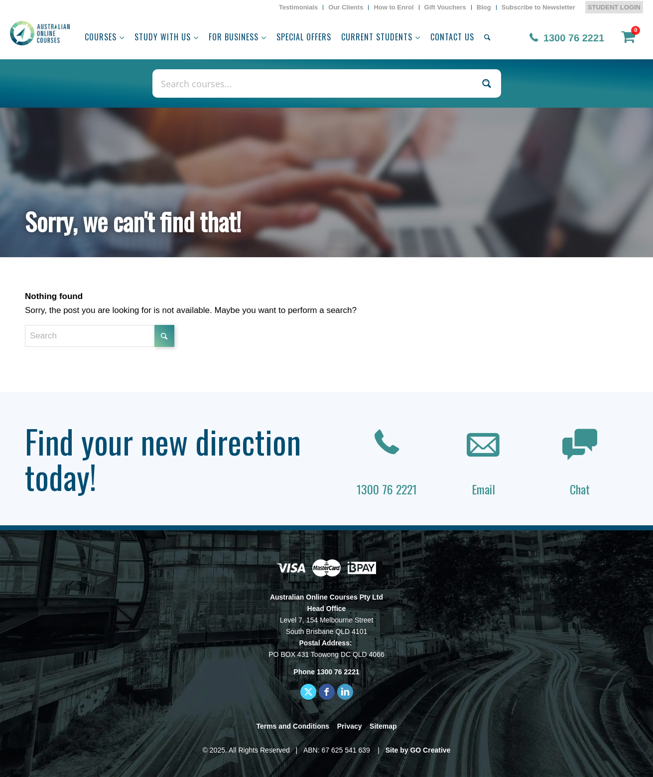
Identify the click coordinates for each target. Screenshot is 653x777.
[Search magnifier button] (487, 83)
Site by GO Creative (418, 750)
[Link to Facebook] (327, 692)
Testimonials (298, 7)
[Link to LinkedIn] (345, 692)
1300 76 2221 (573, 37)
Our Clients (345, 7)
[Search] (487, 36)
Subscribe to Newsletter (538, 7)
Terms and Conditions (292, 726)
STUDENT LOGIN (614, 7)
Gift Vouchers (445, 7)
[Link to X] (308, 692)
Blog (484, 7)
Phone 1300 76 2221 (326, 672)
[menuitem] (299, 7)
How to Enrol (393, 7)
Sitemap (383, 726)
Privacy (349, 726)
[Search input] (316, 83)
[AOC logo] (40, 33)
